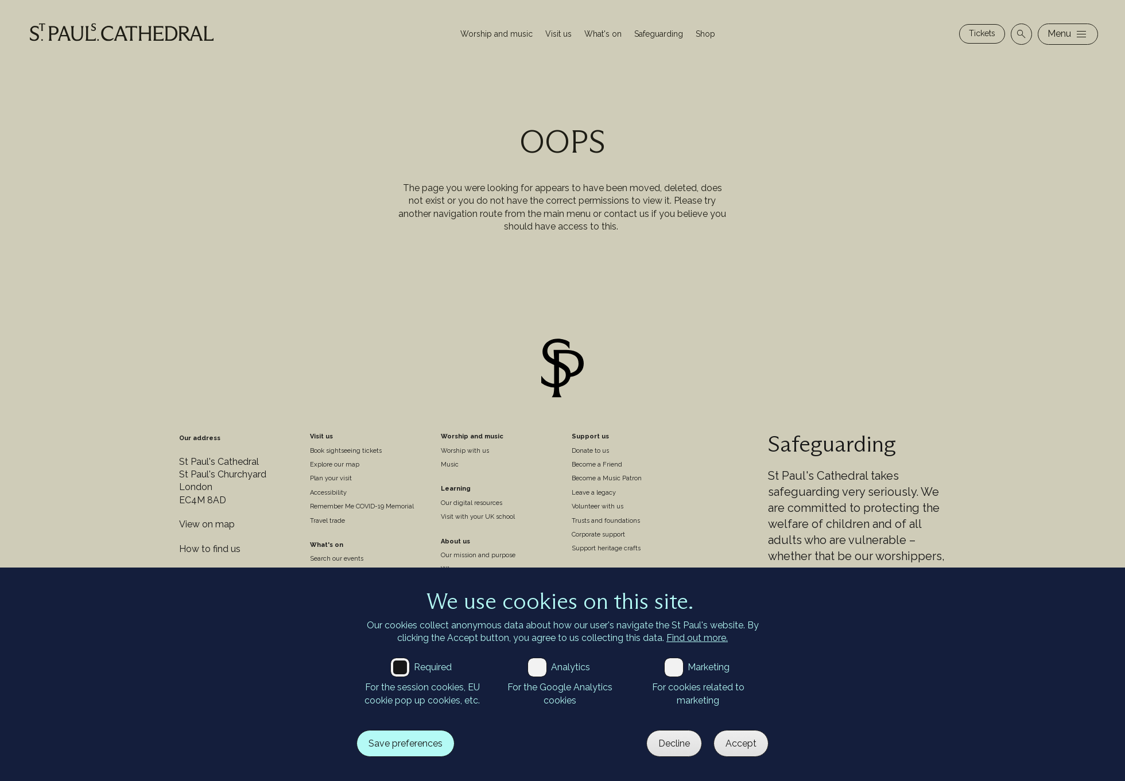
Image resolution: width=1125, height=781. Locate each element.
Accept (741, 743)
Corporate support (598, 534)
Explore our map (334, 464)
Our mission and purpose (478, 555)
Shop (705, 33)
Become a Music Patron (607, 478)
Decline (674, 743)
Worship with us (465, 450)
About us (455, 541)
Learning (456, 488)
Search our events (336, 558)
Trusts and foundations (606, 520)
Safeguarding (658, 33)
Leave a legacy (594, 492)
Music (450, 464)
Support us (590, 436)
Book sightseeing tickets (346, 450)
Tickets (982, 33)
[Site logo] (562, 370)
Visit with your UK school (478, 516)
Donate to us (590, 450)
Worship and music (496, 33)
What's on (603, 33)
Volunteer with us (597, 506)
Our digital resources (471, 503)
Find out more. (697, 637)
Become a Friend (597, 464)
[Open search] (1021, 34)
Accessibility (328, 492)
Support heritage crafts (606, 548)
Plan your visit (331, 478)
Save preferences (405, 743)
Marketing (709, 667)
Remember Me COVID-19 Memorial (362, 506)
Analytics (570, 667)
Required (433, 667)
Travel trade (327, 520)
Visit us (558, 33)
